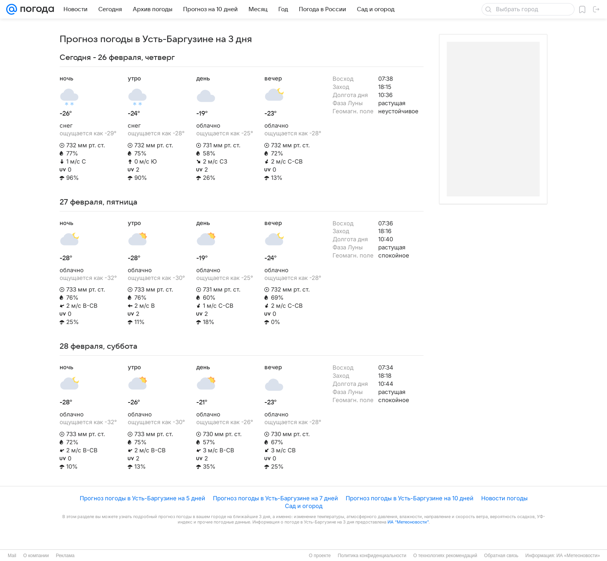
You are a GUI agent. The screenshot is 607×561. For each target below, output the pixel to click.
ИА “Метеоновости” (408, 522)
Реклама (65, 555)
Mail (12, 555)
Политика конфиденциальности (372, 555)
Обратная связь (501, 555)
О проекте (320, 555)
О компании (36, 555)
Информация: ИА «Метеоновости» (562, 555)
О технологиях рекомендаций (445, 555)
